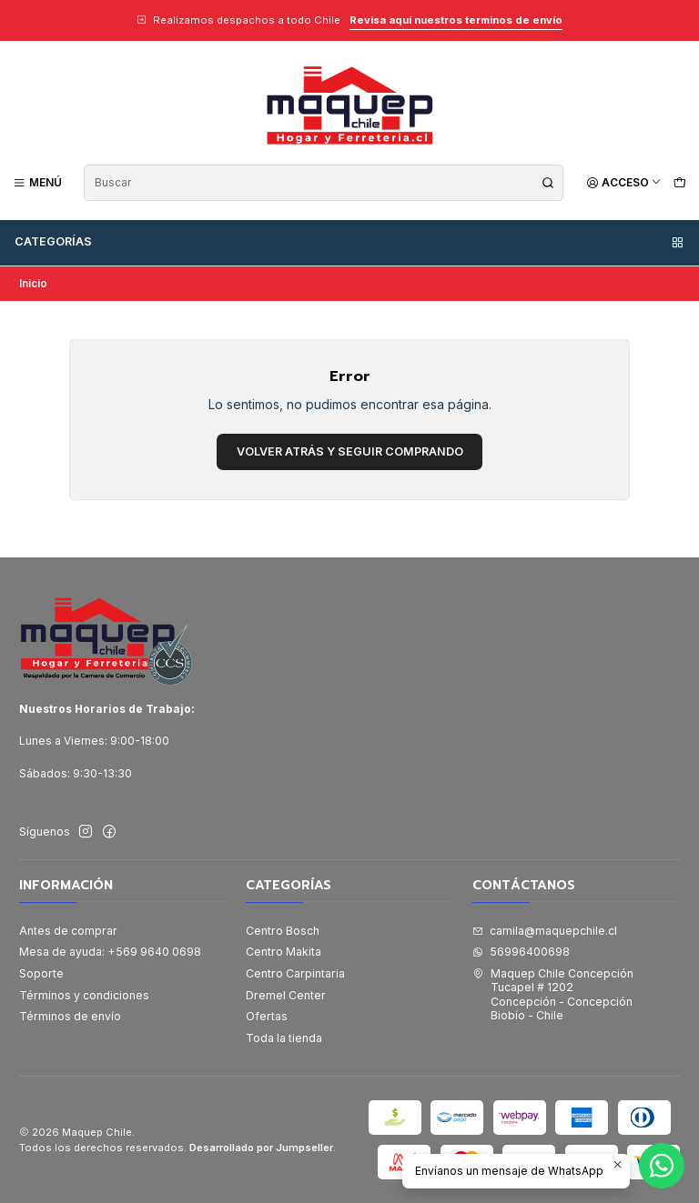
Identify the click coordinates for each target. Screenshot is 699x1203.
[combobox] (323, 183)
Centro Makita (283, 951)
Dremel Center (286, 995)
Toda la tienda (284, 1038)
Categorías (350, 242)
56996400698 (521, 951)
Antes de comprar (68, 930)
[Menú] (38, 182)
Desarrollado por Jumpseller (261, 1147)
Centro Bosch (282, 930)
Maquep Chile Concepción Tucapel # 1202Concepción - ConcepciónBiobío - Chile (552, 994)
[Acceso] (623, 182)
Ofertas (267, 1016)
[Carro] (679, 182)
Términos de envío (70, 1016)
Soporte (41, 973)
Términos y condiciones (84, 995)
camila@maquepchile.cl (544, 930)
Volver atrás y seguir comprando (350, 451)
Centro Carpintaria (295, 973)
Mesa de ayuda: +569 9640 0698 (110, 951)
